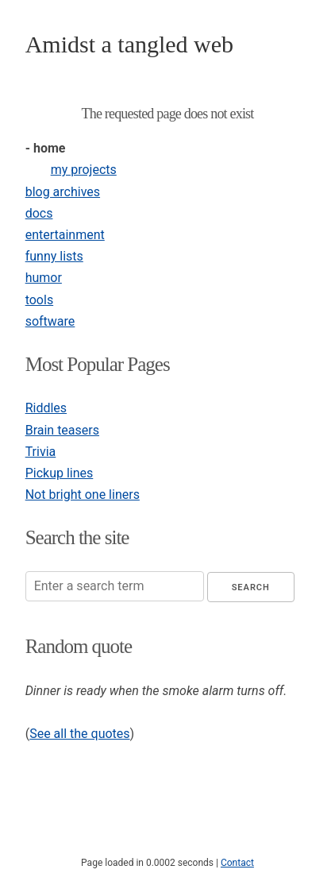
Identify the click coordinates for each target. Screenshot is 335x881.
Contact (237, 862)
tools (39, 299)
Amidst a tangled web (129, 44)
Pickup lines (59, 473)
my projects (84, 169)
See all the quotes (79, 733)
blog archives (62, 191)
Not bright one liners (82, 494)
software (50, 321)
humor (43, 277)
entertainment (65, 234)
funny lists (54, 256)
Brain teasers (62, 430)
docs (39, 213)
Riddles (46, 407)
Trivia (40, 451)
